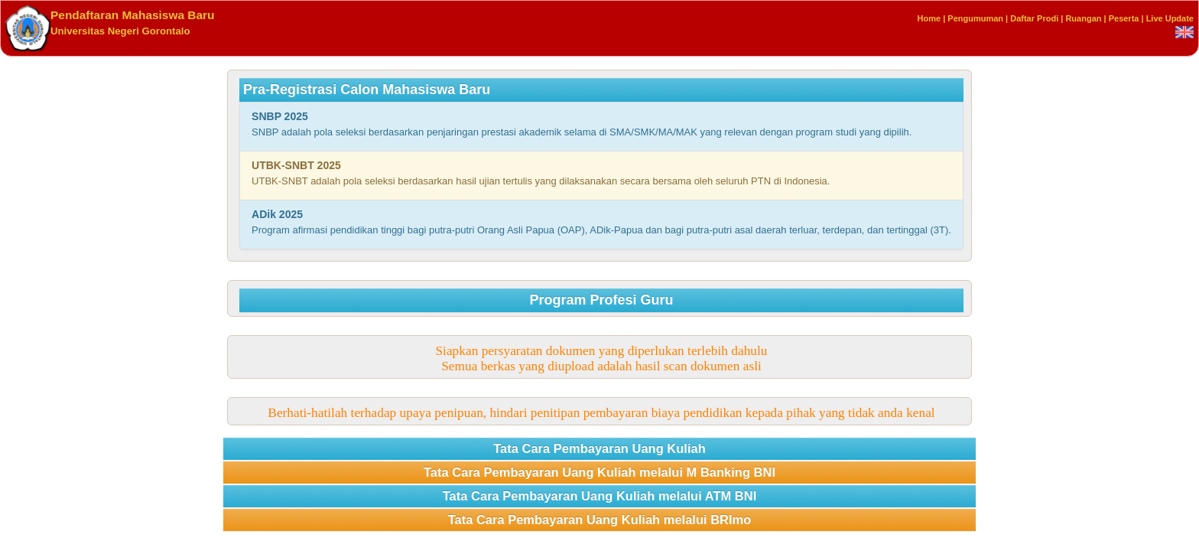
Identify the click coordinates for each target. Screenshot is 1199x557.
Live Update (1170, 18)
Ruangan (1083, 18)
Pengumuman (975, 18)
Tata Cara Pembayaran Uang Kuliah (599, 448)
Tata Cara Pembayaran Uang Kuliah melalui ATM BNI (599, 496)
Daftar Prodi (1034, 18)
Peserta (1124, 18)
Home (929, 18)
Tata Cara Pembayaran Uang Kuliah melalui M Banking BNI (599, 472)
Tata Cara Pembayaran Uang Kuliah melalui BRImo (600, 519)
